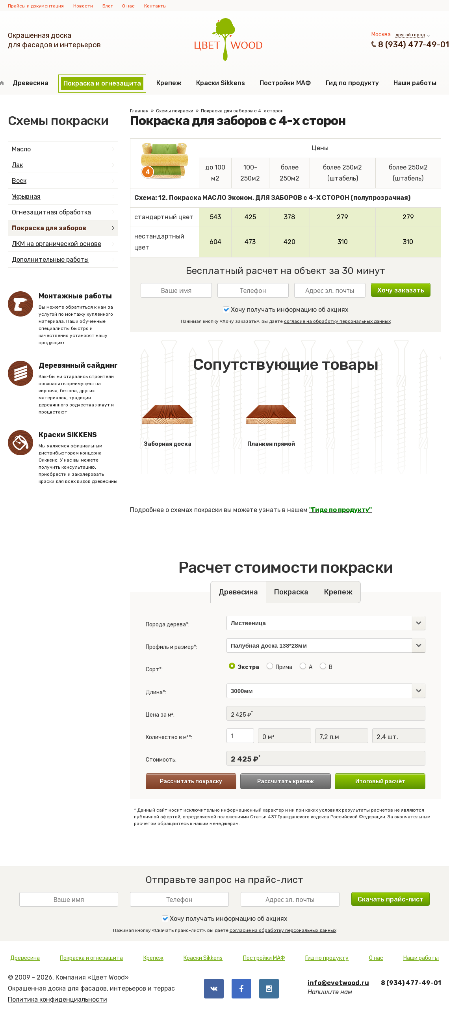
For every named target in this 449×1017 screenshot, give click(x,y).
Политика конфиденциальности (57, 999)
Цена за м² (159, 715)
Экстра (248, 667)
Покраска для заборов (49, 228)
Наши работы (414, 83)
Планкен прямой (270, 419)
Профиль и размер (170, 647)
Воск (19, 180)
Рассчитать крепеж (285, 781)
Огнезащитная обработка (51, 212)
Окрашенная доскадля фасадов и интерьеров (54, 40)
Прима (284, 667)
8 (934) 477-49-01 (413, 44)
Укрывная (26, 196)
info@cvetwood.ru (338, 983)
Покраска (291, 592)
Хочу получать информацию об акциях (286, 309)
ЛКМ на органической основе (56, 244)
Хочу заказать (400, 290)
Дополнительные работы (50, 259)
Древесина (30, 83)
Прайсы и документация (36, 6)
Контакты (155, 6)
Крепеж (169, 83)
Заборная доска (167, 419)
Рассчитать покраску (191, 781)
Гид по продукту (352, 83)
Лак (17, 165)
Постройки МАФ (285, 83)
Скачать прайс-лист (390, 899)
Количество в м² (167, 737)
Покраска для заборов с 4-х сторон (242, 111)
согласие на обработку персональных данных (337, 321)
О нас (128, 6)
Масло (21, 149)
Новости (83, 6)
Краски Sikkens (220, 83)
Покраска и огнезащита (102, 83)
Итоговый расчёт (380, 781)
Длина (154, 692)
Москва (381, 34)
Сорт (152, 669)
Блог (107, 6)
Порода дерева (166, 624)
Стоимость (160, 759)
